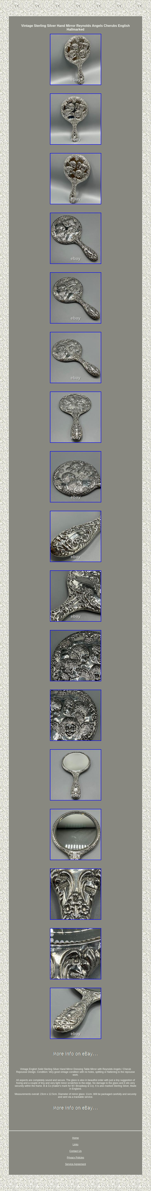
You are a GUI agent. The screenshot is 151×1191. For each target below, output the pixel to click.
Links (75, 1144)
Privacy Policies (75, 1157)
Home (75, 1138)
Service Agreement (75, 1164)
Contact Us (75, 1151)
